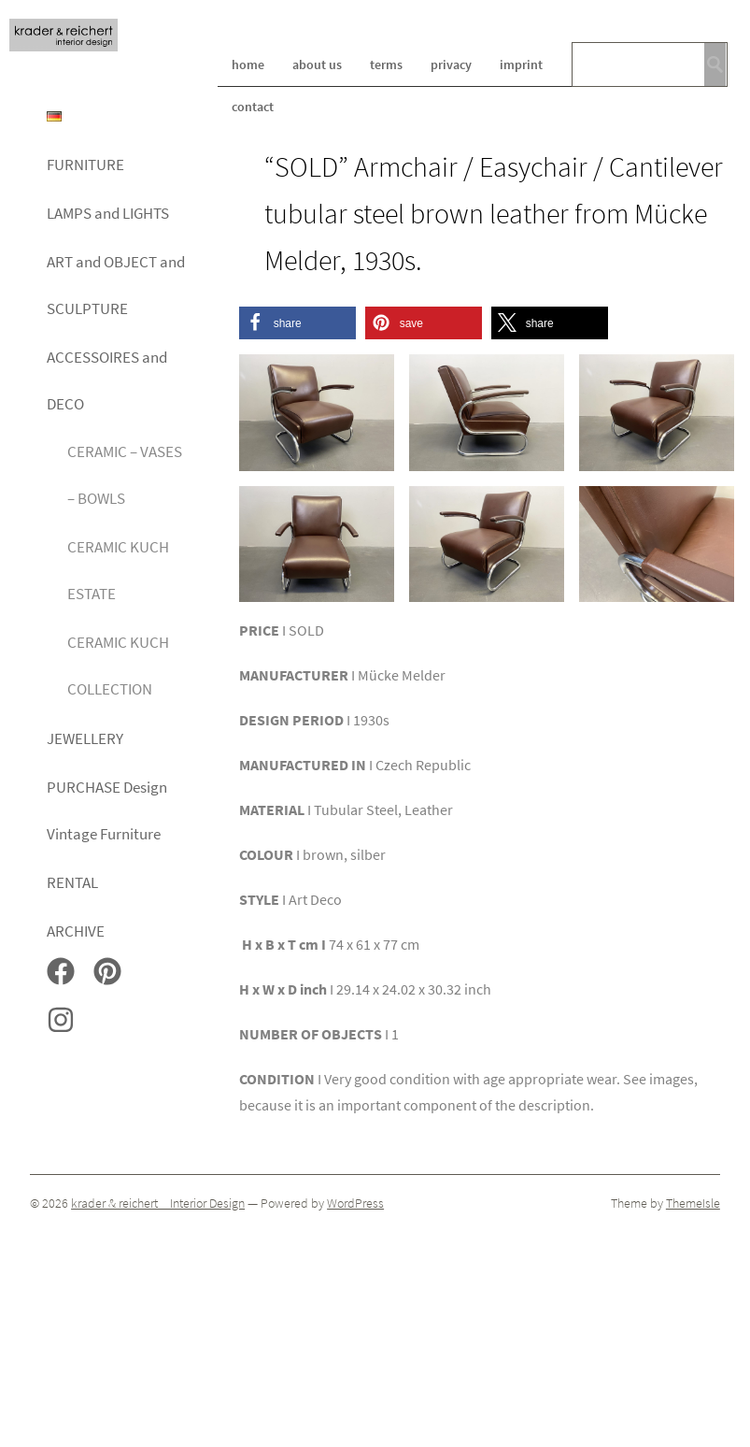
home (248, 64)
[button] (297, 323)
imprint (521, 64)
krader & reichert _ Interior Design (158, 1203)
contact (253, 106)
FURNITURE (85, 164)
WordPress (355, 1203)
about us (317, 64)
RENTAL (72, 882)
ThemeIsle (693, 1203)
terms (386, 64)
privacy (451, 64)
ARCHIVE (76, 931)
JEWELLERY (85, 738)
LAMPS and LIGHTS (108, 213)
